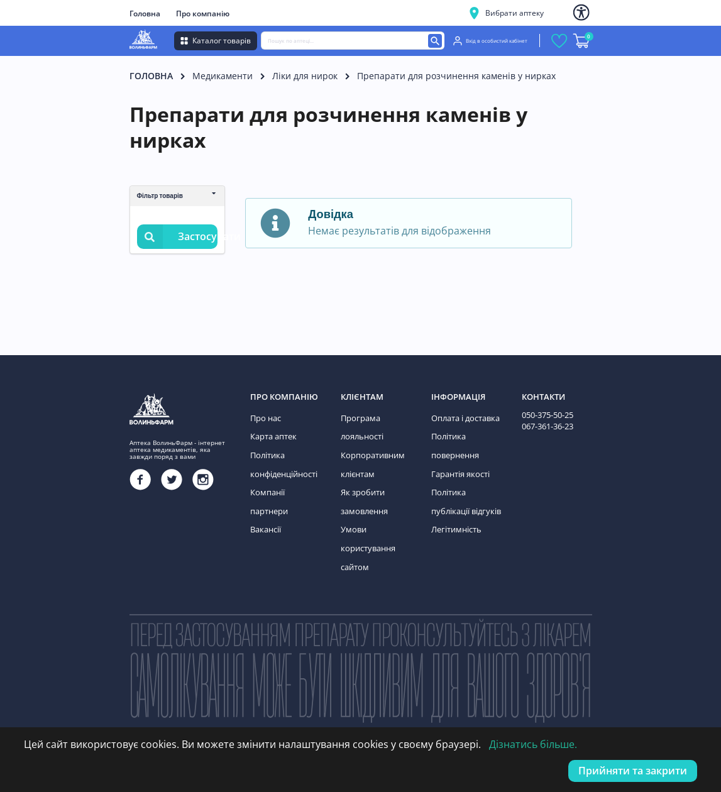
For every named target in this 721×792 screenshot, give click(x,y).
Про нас (265, 417)
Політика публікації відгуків (464, 495)
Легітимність (455, 521)
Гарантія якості (459, 469)
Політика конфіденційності (283, 461)
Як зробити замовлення (364, 495)
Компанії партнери (285, 486)
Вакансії (265, 504)
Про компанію (202, 13)
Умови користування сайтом (367, 538)
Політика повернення (454, 443)
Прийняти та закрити (632, 771)
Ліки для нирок (305, 76)
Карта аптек (272, 434)
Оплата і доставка (464, 417)
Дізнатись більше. (533, 744)
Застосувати (177, 236)
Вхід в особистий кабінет (490, 41)
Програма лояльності (361, 426)
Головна (144, 13)
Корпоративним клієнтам (370, 461)
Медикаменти (222, 76)
